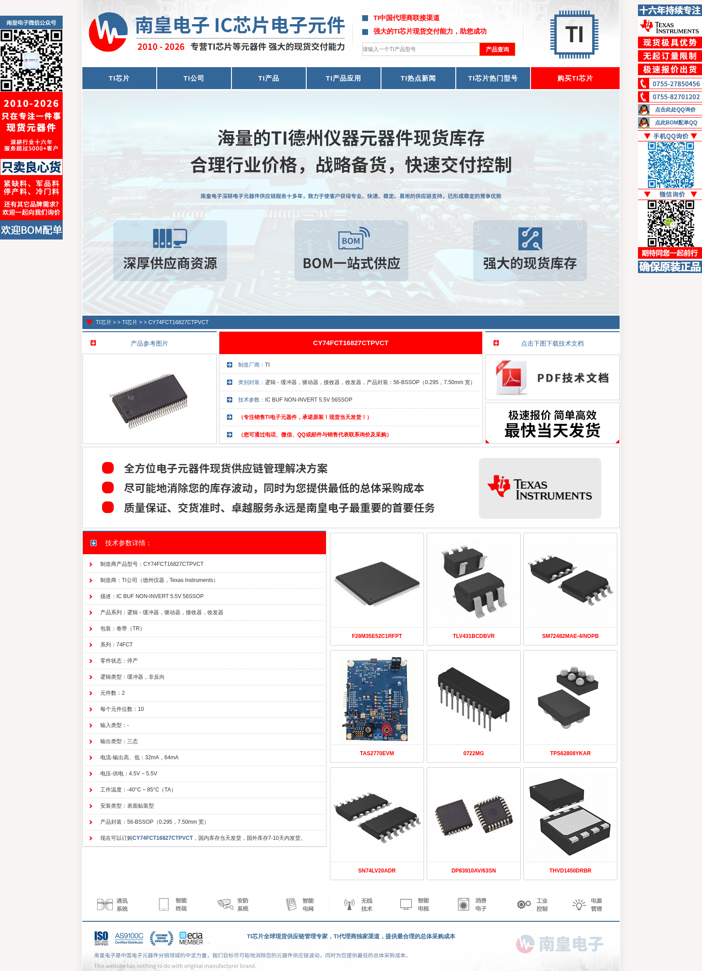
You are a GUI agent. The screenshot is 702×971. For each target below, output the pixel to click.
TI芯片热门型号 (493, 78)
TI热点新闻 (418, 78)
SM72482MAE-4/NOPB (570, 636)
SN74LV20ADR (377, 871)
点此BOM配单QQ (676, 123)
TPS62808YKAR (570, 753)
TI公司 (194, 78)
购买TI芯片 (575, 78)
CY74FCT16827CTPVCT (178, 322)
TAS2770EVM (377, 753)
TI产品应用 (343, 78)
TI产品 (268, 78)
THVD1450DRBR (570, 871)
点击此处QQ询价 (675, 110)
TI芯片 (103, 322)
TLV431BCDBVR (473, 636)
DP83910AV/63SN (473, 871)
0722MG (473, 753)
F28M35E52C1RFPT (377, 636)
